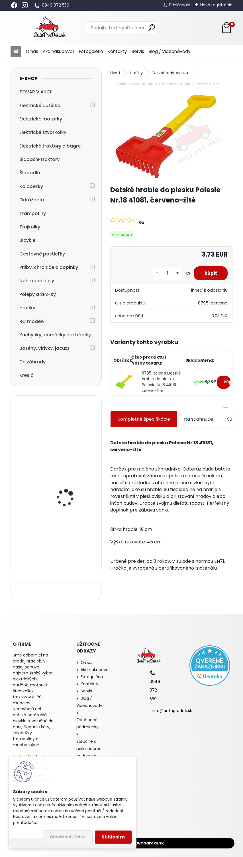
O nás (32, 51)
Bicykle (27, 240)
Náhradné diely (36, 280)
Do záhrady (32, 362)
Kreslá (26, 375)
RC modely (31, 321)
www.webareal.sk (145, 843)
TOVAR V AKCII (35, 92)
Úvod (115, 72)
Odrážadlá (31, 200)
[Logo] (50, 28)
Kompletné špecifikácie (143, 419)
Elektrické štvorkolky (42, 132)
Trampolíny (32, 213)
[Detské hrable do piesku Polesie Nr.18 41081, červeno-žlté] (171, 137)
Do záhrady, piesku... (172, 72)
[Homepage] (16, 51)
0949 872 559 (55, 5)
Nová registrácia (216, 5)
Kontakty (117, 51)
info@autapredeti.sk (172, 710)
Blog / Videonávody (170, 51)
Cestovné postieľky (42, 254)
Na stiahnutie (198, 419)
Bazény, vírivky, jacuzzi (45, 348)
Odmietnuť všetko (67, 837)
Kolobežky (31, 186)
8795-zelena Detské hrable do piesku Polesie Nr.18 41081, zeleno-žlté (161, 382)
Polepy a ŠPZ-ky (37, 294)
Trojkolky (29, 227)
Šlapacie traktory (39, 159)
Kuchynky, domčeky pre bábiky (55, 335)
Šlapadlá (29, 172)
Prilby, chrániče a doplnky (48, 267)
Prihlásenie (179, 5)
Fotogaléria (91, 51)
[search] (151, 27)
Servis (138, 51)
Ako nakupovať (58, 51)
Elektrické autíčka (39, 105)
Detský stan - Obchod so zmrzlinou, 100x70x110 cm (72, 428)
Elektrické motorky (40, 119)
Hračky (27, 307)
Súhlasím (113, 837)
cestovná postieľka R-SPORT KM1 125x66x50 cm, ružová (70, 542)
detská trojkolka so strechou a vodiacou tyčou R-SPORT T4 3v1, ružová (70, 484)
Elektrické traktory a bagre (50, 146)
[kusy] (166, 273)
